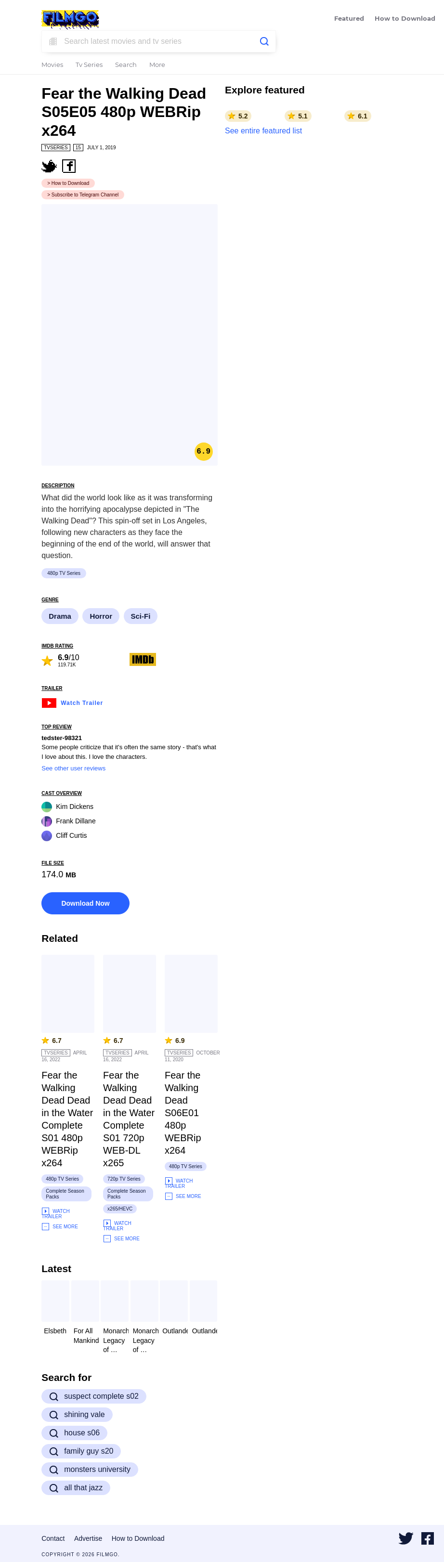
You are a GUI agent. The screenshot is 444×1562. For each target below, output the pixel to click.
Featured (349, 19)
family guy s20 (81, 1451)
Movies (52, 65)
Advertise (88, 1538)
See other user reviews (73, 768)
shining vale (77, 1414)
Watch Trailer (72, 701)
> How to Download (68, 183)
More (157, 65)
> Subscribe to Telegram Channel (82, 194)
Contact (53, 1538)
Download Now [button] (85, 903)
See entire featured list (263, 131)
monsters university (90, 1469)
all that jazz (76, 1488)
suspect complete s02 (94, 1396)
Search (126, 65)
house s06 (74, 1433)
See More (59, 1226)
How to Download (405, 19)
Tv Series (89, 65)
